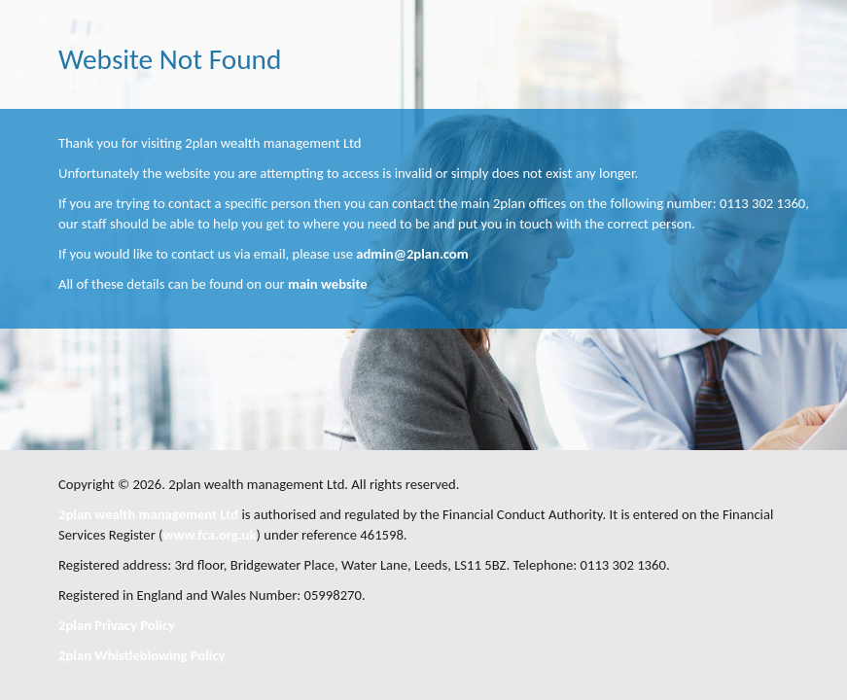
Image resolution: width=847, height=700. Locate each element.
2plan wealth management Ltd (148, 514)
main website (328, 284)
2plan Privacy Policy (116, 625)
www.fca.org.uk (210, 534)
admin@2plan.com (412, 253)
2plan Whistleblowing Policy (141, 655)
